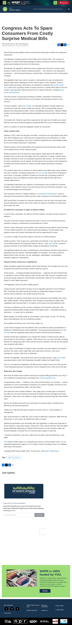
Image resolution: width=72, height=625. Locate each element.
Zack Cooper (26, 106)
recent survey (42, 173)
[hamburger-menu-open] (4, 3)
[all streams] (69, 9)
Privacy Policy (60, 605)
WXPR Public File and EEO (33, 606)
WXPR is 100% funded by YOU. (51, 573)
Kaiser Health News (51, 451)
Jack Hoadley (53, 243)
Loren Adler (61, 358)
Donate (64, 3)
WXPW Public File (32, 610)
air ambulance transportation (46, 194)
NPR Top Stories (13, 457)
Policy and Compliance (44, 606)
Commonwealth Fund (47, 378)
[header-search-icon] (55, 3)
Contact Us (44, 610)
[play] (5, 9)
